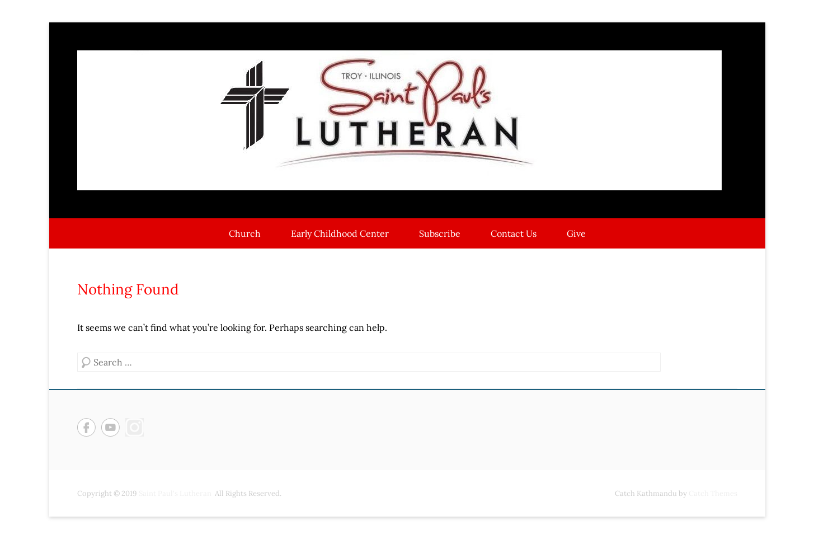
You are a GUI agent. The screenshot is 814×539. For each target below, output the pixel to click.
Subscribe (439, 233)
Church (245, 233)
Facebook (86, 427)
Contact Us (514, 233)
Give (576, 233)
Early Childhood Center (340, 233)
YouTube (110, 427)
